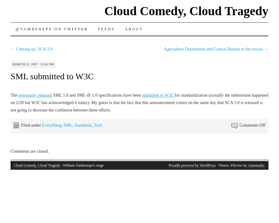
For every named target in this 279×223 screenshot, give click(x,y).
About (134, 29)
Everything (51, 125)
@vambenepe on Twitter (51, 29)
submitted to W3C (158, 95)
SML (67, 125)
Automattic (256, 165)
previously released (35, 95)
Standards (83, 125)
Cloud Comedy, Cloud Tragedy (186, 11)
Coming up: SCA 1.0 (31, 49)
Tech (98, 125)
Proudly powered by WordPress (192, 165)
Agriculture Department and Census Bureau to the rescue (216, 49)
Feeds (106, 29)
